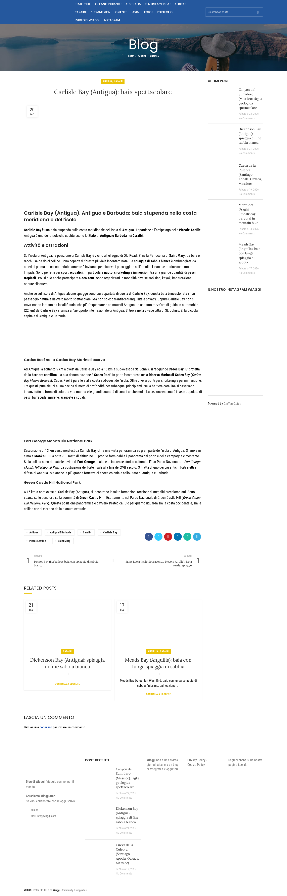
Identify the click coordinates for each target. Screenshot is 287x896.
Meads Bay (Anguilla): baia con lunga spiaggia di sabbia (249, 253)
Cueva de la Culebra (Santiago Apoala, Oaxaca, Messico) (250, 174)
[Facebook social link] (149, 537)
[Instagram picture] (217, 305)
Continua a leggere (67, 684)
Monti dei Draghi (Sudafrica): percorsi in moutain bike (248, 214)
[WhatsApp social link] (187, 537)
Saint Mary (64, 540)
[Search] (234, 12)
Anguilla (153, 651)
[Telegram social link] (197, 537)
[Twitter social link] (158, 537)
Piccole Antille (37, 540)
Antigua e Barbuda (60, 532)
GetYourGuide (232, 404)
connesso (46, 727)
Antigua (154, 56)
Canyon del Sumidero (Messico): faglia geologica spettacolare (250, 99)
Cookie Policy (196, 765)
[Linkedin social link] (178, 537)
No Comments (247, 118)
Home (131, 56)
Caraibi (142, 56)
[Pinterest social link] (168, 537)
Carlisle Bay (110, 532)
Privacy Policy (196, 760)
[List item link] (51, 816)
